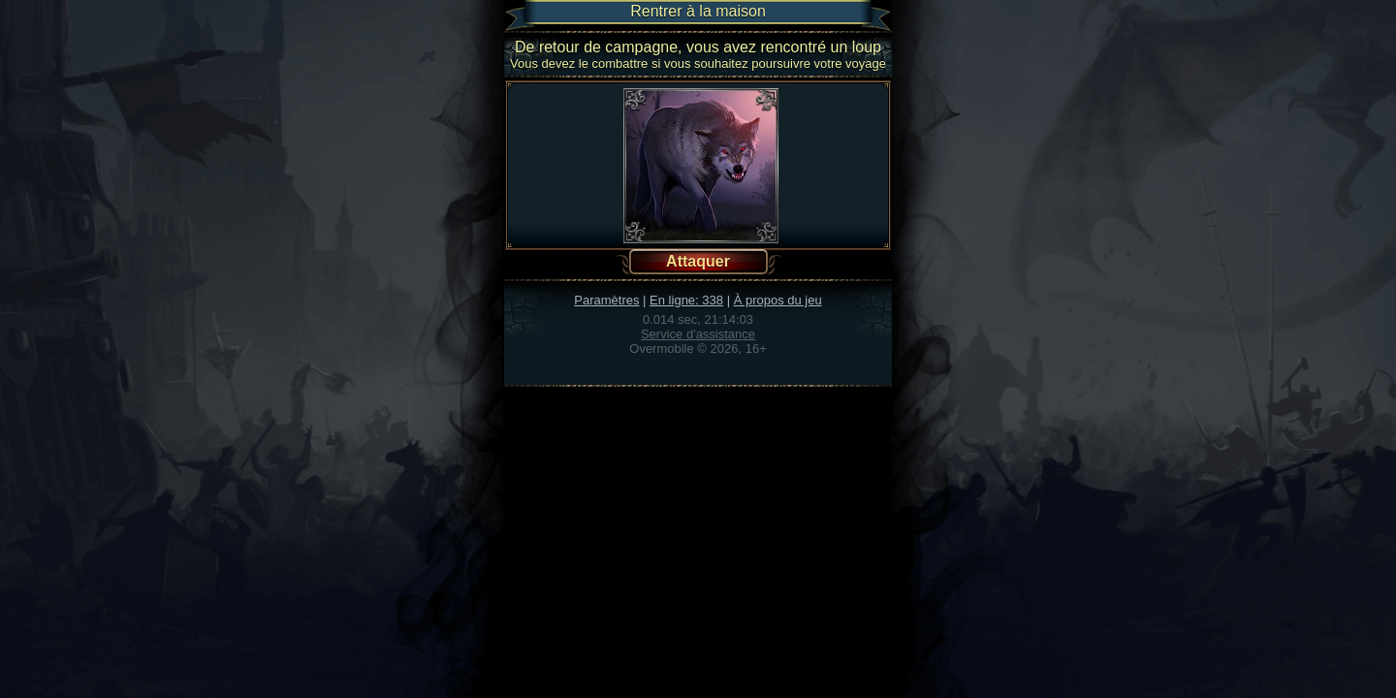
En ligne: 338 (686, 300)
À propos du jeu (778, 300)
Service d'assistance (698, 334)
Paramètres (606, 300)
